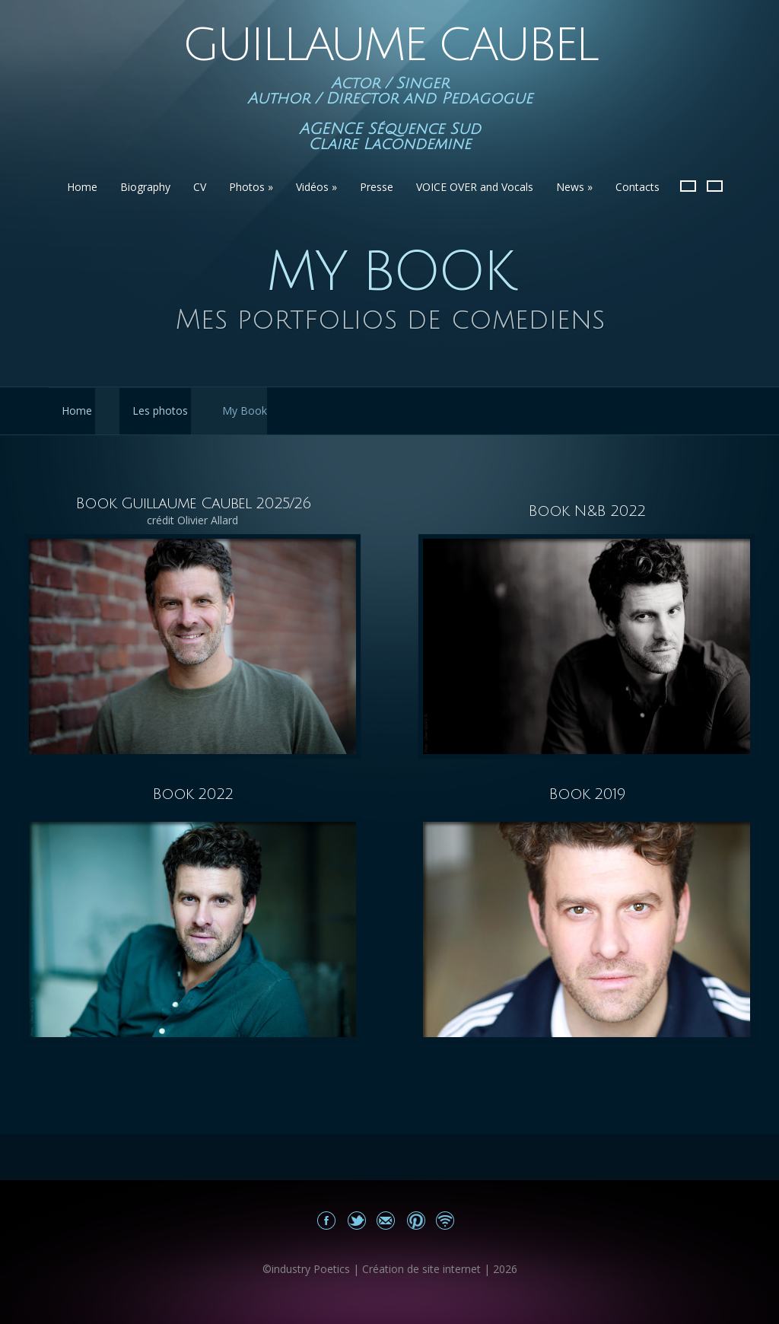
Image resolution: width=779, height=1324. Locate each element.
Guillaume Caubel (389, 46)
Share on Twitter (356, 1220)
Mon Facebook (326, 1220)
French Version (688, 186)
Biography (145, 187)
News (574, 187)
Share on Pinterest (415, 1220)
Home (82, 187)
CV (199, 187)
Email (386, 1220)
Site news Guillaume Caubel (445, 1220)
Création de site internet (421, 1269)
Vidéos (316, 187)
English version (715, 186)
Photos (251, 187)
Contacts (637, 187)
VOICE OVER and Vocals (474, 187)
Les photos (160, 410)
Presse (376, 187)
